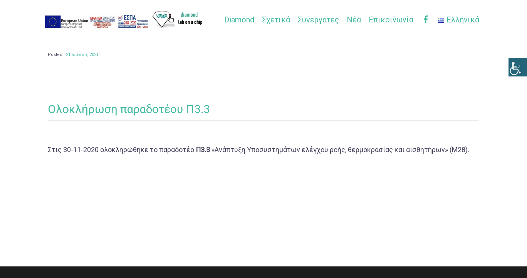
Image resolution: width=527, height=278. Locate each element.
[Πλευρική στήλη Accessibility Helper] (518, 67)
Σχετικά (276, 19)
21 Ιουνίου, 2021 (82, 68)
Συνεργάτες (318, 19)
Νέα (354, 19)
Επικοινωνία (391, 19)
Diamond (239, 19)
